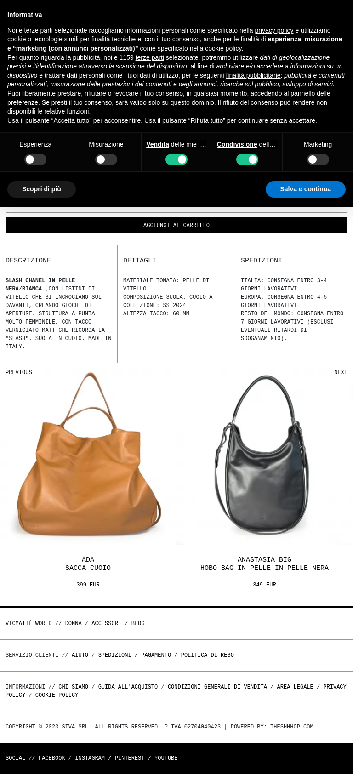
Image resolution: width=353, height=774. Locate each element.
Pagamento (156, 655)
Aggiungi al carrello (176, 226)
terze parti (150, 57)
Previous (19, 372)
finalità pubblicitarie (253, 75)
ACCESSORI (106, 623)
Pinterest (130, 758)
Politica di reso (207, 655)
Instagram (90, 758)
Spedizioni (114, 655)
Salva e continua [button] (305, 189)
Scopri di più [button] (41, 189)
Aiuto (80, 655)
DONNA (73, 623)
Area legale (295, 687)
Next (340, 372)
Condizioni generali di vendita (217, 687)
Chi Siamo (73, 687)
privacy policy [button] (274, 30)
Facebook (52, 758)
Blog (138, 623)
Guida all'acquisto (128, 687)
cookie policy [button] (223, 48)
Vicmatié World (29, 623)
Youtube (165, 758)
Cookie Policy (57, 695)
